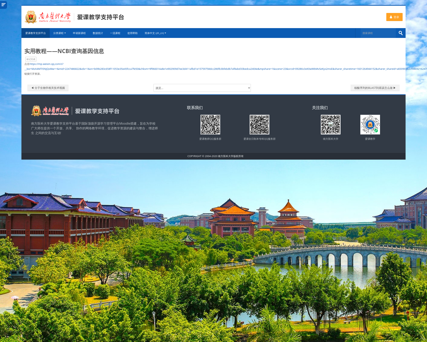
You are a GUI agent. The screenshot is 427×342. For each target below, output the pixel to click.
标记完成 (31, 59)
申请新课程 (80, 33)
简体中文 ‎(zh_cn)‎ (156, 33)
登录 (394, 17)
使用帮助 (133, 33)
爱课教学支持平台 (36, 33)
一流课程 (116, 33)
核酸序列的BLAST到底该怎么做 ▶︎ (375, 88)
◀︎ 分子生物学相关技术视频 (48, 88)
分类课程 (60, 33)
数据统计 (98, 33)
